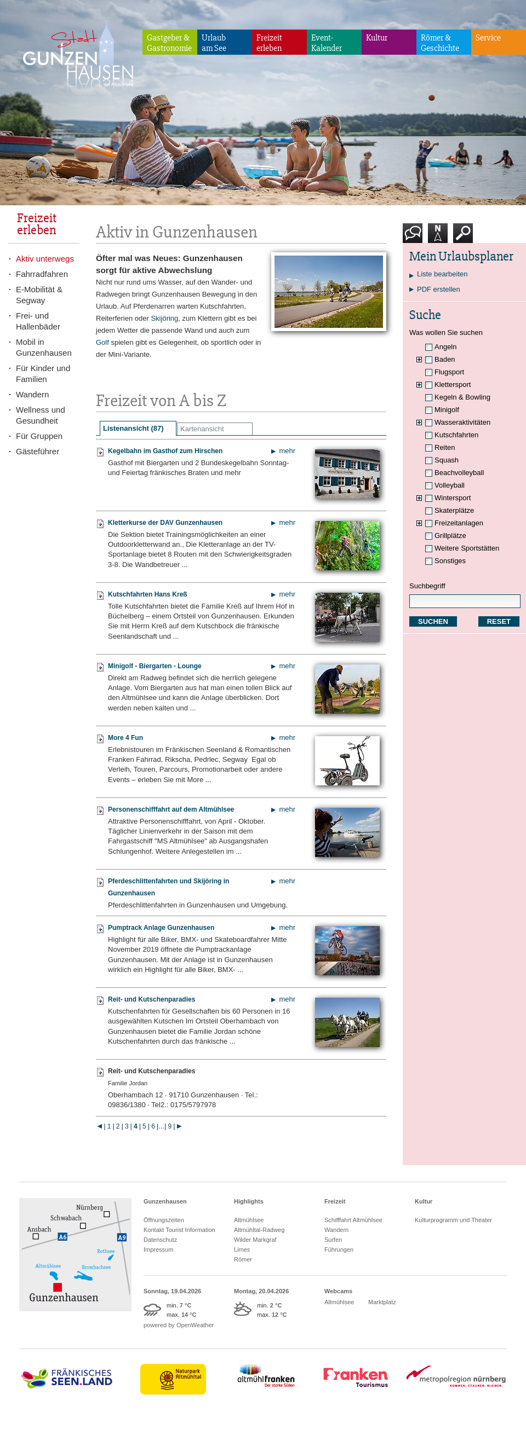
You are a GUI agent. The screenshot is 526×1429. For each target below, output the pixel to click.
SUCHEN (433, 621)
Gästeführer (37, 451)
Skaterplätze (454, 510)
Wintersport (452, 498)
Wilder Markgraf (255, 1239)
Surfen (333, 1239)
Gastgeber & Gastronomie (169, 43)
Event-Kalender (326, 43)
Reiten (444, 447)
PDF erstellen (438, 289)
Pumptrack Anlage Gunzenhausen (161, 928)
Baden (444, 359)
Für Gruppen (39, 436)
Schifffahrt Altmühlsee (353, 1220)
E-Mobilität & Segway (39, 295)
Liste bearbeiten (442, 274)
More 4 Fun (125, 738)
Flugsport (449, 372)
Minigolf (446, 410)
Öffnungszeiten (164, 1220)
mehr (287, 451)
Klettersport (452, 384)
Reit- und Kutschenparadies (151, 999)
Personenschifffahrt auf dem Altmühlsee (171, 809)
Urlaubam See (214, 43)
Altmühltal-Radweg (259, 1229)
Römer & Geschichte (440, 43)
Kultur (376, 37)
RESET (499, 621)
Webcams (338, 1291)
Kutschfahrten (456, 435)
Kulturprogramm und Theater (453, 1220)
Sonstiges (450, 561)
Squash (446, 460)
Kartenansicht (202, 429)
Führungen (338, 1249)
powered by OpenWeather (179, 1325)
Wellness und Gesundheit (40, 415)
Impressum (158, 1249)
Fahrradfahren (42, 274)
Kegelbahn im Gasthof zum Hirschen (165, 451)
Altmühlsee (249, 1220)
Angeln (445, 347)
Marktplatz (382, 1302)
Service (488, 37)
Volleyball (449, 485)
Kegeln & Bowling (462, 397)
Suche (463, 237)
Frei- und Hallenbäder (38, 321)
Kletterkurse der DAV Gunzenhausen (165, 523)
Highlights (249, 1201)
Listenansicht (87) (133, 428)
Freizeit (335, 1201)
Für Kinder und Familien (43, 373)
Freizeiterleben (269, 43)
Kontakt (415, 237)
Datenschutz (160, 1239)
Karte (438, 237)
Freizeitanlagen (458, 523)
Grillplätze (450, 535)
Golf (102, 342)
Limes (242, 1249)
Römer (243, 1259)
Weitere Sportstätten (466, 548)
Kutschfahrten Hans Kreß (147, 594)
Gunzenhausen (165, 1201)
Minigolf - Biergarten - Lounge (155, 666)
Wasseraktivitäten (462, 422)
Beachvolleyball (459, 472)
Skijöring (164, 318)
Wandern (32, 394)
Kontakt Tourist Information (179, 1229)
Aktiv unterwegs (45, 258)
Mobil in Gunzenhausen (44, 347)
